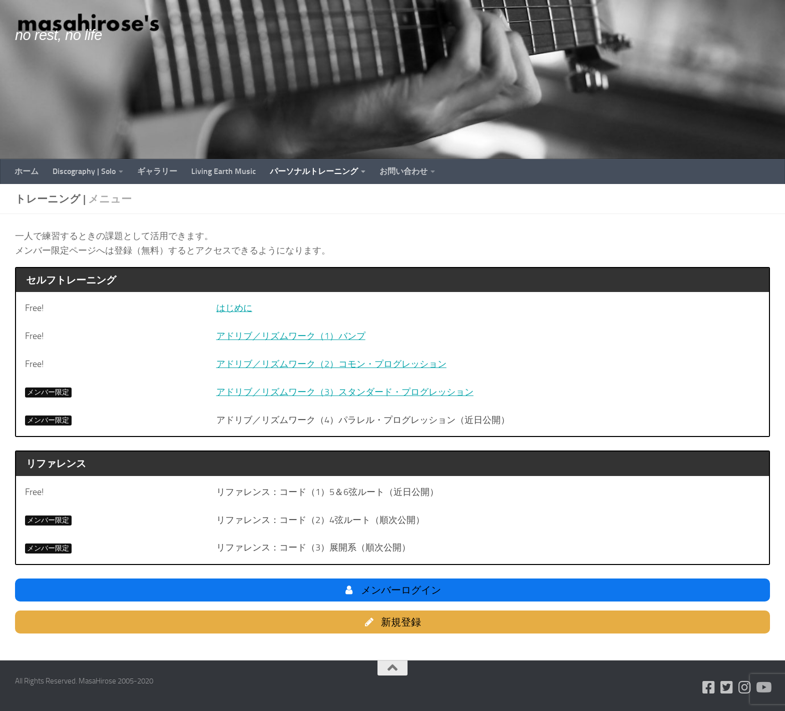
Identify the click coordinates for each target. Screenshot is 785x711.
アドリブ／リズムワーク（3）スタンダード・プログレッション (345, 392)
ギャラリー (157, 171)
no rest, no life (58, 35)
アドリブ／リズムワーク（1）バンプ (290, 336)
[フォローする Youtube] (763, 687)
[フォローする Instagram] (745, 687)
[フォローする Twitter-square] (727, 687)
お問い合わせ (403, 171)
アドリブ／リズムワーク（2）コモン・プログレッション (331, 364)
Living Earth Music (223, 171)
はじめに (234, 308)
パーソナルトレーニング (314, 171)
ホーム (27, 171)
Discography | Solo (84, 171)
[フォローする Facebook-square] (709, 687)
